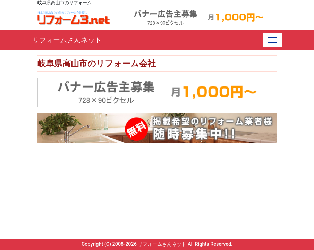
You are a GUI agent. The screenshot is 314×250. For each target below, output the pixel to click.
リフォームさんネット (67, 40)
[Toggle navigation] (272, 40)
